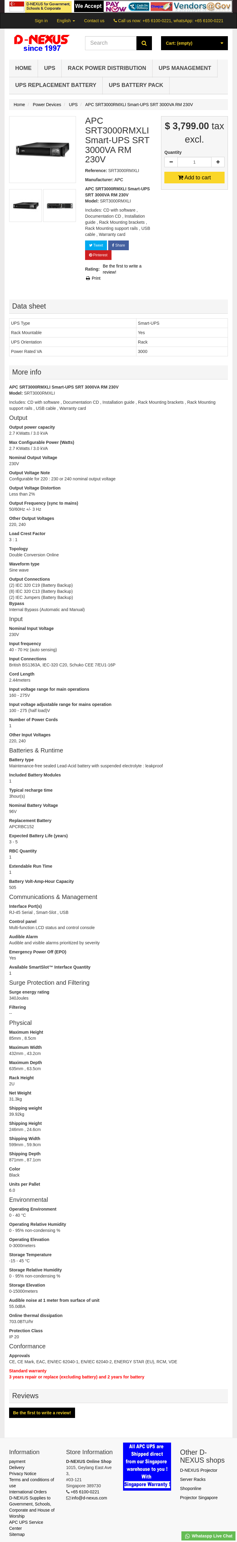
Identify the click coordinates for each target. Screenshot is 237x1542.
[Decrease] (171, 162)
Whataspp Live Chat (208, 1536)
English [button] (66, 20)
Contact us (94, 20)
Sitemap (17, 1534)
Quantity (173, 152)
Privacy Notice (22, 1473)
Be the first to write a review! (122, 269)
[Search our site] (111, 43)
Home (23, 68)
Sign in (41, 20)
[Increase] (218, 162)
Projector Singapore (199, 1497)
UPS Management (185, 68)
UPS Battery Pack (136, 85)
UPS (49, 68)
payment (17, 1461)
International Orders (28, 1491)
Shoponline (190, 1488)
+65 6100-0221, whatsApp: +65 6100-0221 (183, 20)
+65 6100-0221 (84, 1491)
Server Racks (193, 1479)
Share (118, 245)
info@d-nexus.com (89, 1497)
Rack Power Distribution (107, 68)
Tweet (96, 245)
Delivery (17, 1467)
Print (93, 278)
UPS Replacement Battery (55, 85)
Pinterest (98, 255)
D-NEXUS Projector (199, 1470)
